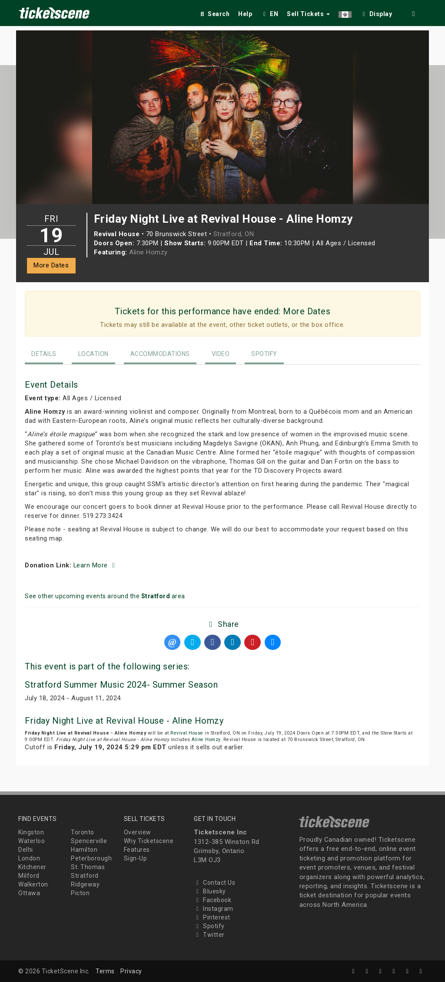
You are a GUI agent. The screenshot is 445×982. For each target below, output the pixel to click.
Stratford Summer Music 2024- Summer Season (121, 684)
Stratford (85, 875)
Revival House (186, 733)
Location (93, 353)
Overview (137, 832)
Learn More (95, 565)
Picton (80, 893)
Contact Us (214, 882)
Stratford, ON (233, 234)
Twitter (209, 934)
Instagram (213, 908)
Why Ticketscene (149, 840)
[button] (345, 12)
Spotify (264, 353)
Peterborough (91, 858)
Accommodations (160, 353)
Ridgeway (85, 884)
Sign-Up (135, 858)
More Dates (51, 265)
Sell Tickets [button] (308, 13)
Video (221, 353)
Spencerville (89, 840)
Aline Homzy (148, 252)
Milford (29, 875)
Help (245, 13)
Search (214, 13)
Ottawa (29, 893)
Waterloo (31, 840)
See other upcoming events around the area (105, 596)
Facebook (212, 899)
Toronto (82, 832)
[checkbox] (376, 12)
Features (137, 849)
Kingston (31, 832)
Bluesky (210, 891)
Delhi (25, 849)
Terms (105, 971)
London (29, 858)
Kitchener (32, 866)
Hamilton (84, 849)
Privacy (131, 971)
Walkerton (33, 884)
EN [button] (269, 13)
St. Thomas (88, 866)
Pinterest (212, 917)
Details (43, 353)
